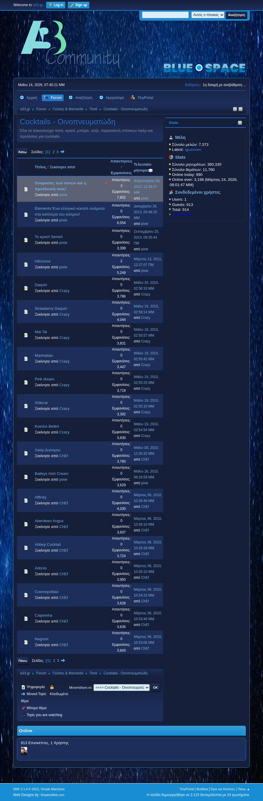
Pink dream (44, 379)
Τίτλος (40, 167)
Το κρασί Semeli (48, 237)
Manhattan (44, 355)
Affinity (40, 497)
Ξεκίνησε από (62, 167)
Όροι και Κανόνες (223, 789)
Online (25, 730)
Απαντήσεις (121, 161)
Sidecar (41, 402)
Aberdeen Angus (49, 521)
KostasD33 (181, 214)
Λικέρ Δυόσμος (47, 450)
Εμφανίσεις (121, 173)
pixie (63, 195)
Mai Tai (41, 332)
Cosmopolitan (47, 592)
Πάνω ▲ (244, 789)
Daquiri (41, 285)
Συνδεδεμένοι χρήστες (198, 192)
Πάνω (22, 660)
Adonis (41, 568)
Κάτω (22, 152)
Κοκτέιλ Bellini (47, 426)
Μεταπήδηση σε (80, 687)
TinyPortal (187, 789)
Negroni (41, 639)
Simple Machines (53, 789)
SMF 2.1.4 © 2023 (26, 789)
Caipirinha (43, 615)
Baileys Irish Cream (52, 473)
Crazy (64, 290)
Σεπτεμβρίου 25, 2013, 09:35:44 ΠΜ (146, 237)
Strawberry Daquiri (51, 308)
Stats (173, 122)
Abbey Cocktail (48, 544)
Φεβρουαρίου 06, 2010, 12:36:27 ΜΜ (147, 187)
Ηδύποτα (42, 261)
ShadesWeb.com (53, 795)
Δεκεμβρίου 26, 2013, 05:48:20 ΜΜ (145, 212)
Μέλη (180, 137)
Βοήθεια (202, 789)
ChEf (63, 456)
